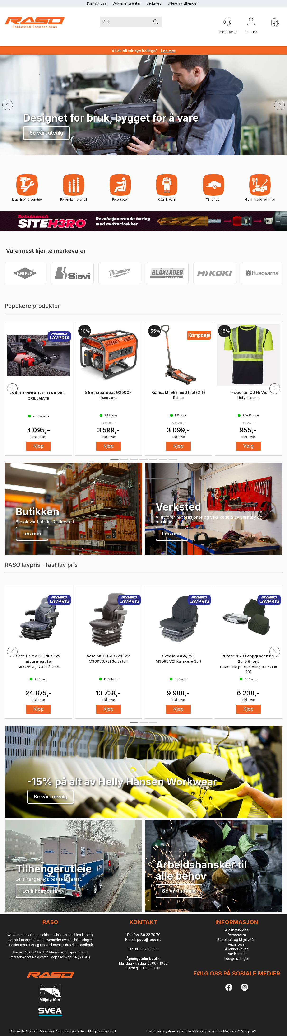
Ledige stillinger (236, 958)
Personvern (237, 935)
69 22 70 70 (150, 935)
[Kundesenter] (227, 21)
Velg (248, 446)
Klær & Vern (167, 189)
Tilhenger (213, 189)
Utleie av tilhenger (182, 3)
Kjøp (38, 446)
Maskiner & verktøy (27, 189)
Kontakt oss (97, 3)
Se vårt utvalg (46, 133)
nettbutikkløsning (194, 1031)
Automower (237, 944)
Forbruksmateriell (73, 189)
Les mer (32, 534)
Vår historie (236, 954)
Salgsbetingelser (237, 930)
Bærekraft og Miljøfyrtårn (236, 940)
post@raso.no (149, 940)
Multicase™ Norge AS (239, 1031)
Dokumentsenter (126, 3)
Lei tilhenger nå (40, 891)
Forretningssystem (160, 1031)
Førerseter (120, 189)
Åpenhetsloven (237, 949)
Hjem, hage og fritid (260, 189)
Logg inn (251, 22)
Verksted (154, 3)
